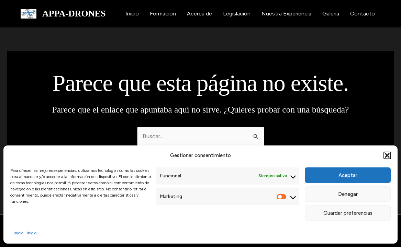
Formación (163, 13)
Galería (330, 13)
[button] (387, 155)
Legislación (236, 13)
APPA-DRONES (73, 14)
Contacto (362, 13)
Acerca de (199, 13)
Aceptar (347, 175)
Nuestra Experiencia (286, 13)
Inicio (18, 233)
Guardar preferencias (347, 213)
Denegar (348, 194)
